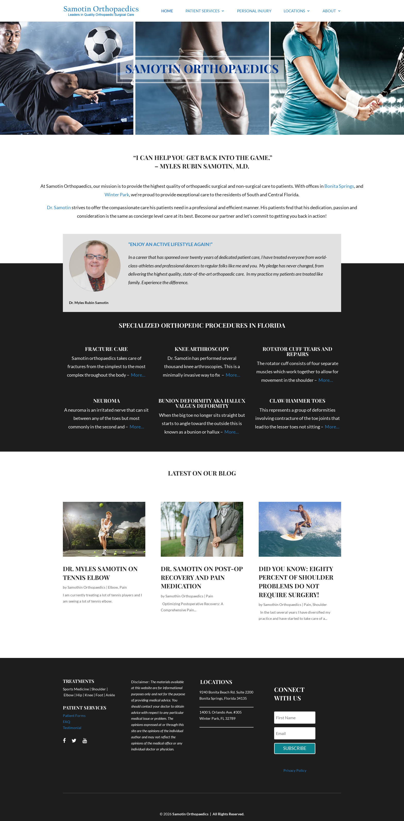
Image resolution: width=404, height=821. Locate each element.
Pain (123, 587)
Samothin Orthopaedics (86, 587)
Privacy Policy (294, 770)
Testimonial (72, 727)
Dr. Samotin (59, 207)
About (329, 11)
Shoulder (320, 604)
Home (167, 11)
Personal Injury (254, 11)
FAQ (66, 722)
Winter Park (117, 194)
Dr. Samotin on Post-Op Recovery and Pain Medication (201, 577)
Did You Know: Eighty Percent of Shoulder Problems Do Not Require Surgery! (296, 581)
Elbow (113, 587)
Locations (294, 11)
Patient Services (203, 11)
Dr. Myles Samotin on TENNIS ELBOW (100, 572)
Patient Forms (74, 715)
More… (138, 375)
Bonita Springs (339, 186)
